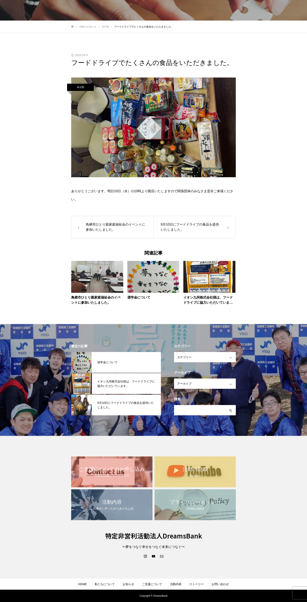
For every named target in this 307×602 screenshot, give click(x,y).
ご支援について (152, 584)
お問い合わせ (220, 584)
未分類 (80, 87)
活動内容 (175, 584)
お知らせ (128, 584)
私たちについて (105, 584)
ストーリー (196, 584)
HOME (82, 584)
